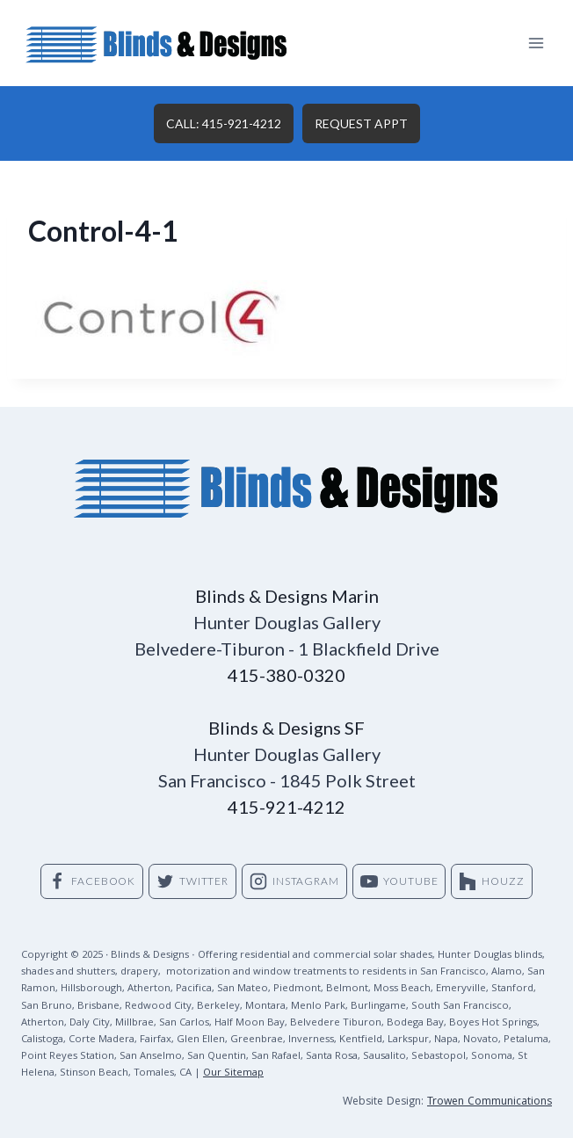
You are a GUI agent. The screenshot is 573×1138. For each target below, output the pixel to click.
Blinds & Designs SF (286, 727)
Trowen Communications (489, 1102)
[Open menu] (535, 42)
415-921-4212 (286, 806)
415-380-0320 (286, 674)
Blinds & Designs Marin (287, 595)
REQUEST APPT (361, 123)
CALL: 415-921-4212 (223, 123)
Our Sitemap (233, 1073)
